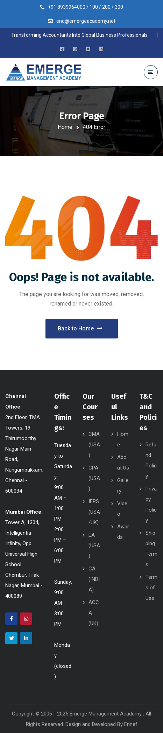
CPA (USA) (94, 478)
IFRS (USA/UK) (94, 512)
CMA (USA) (94, 444)
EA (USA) (94, 545)
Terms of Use (151, 587)
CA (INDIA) (94, 579)
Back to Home (80, 328)
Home (65, 127)
